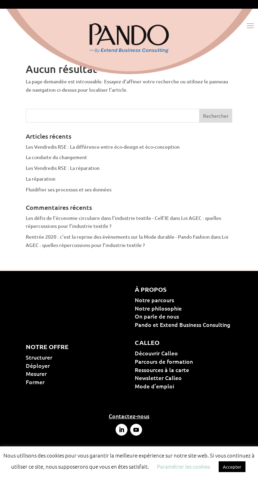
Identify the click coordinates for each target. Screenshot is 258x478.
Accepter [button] (232, 467)
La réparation (40, 178)
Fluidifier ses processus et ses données (68, 189)
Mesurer (58, 373)
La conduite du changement (56, 157)
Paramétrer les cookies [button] (183, 466)
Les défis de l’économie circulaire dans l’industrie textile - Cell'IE (97, 218)
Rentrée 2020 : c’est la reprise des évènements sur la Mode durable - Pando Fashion (118, 236)
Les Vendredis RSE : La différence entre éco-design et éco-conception (103, 146)
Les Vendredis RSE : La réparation (63, 168)
